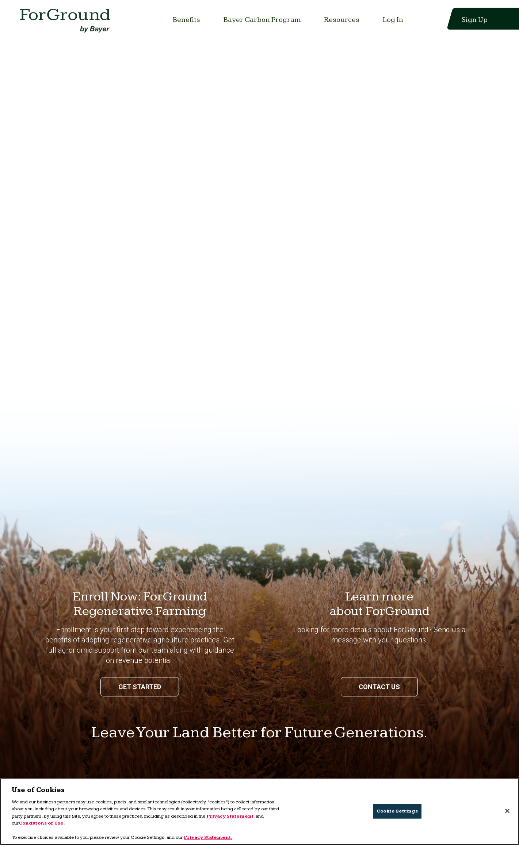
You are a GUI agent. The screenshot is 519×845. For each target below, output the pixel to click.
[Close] (507, 811)
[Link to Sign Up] (470, 20)
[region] (259, 812)
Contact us (379, 687)
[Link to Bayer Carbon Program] (262, 20)
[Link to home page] (66, 23)
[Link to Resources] (341, 20)
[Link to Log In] (393, 20)
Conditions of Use (41, 823)
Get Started (139, 687)
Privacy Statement (229, 816)
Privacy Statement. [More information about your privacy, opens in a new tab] (208, 837)
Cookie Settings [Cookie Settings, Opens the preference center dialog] (397, 811)
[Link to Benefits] (186, 20)
